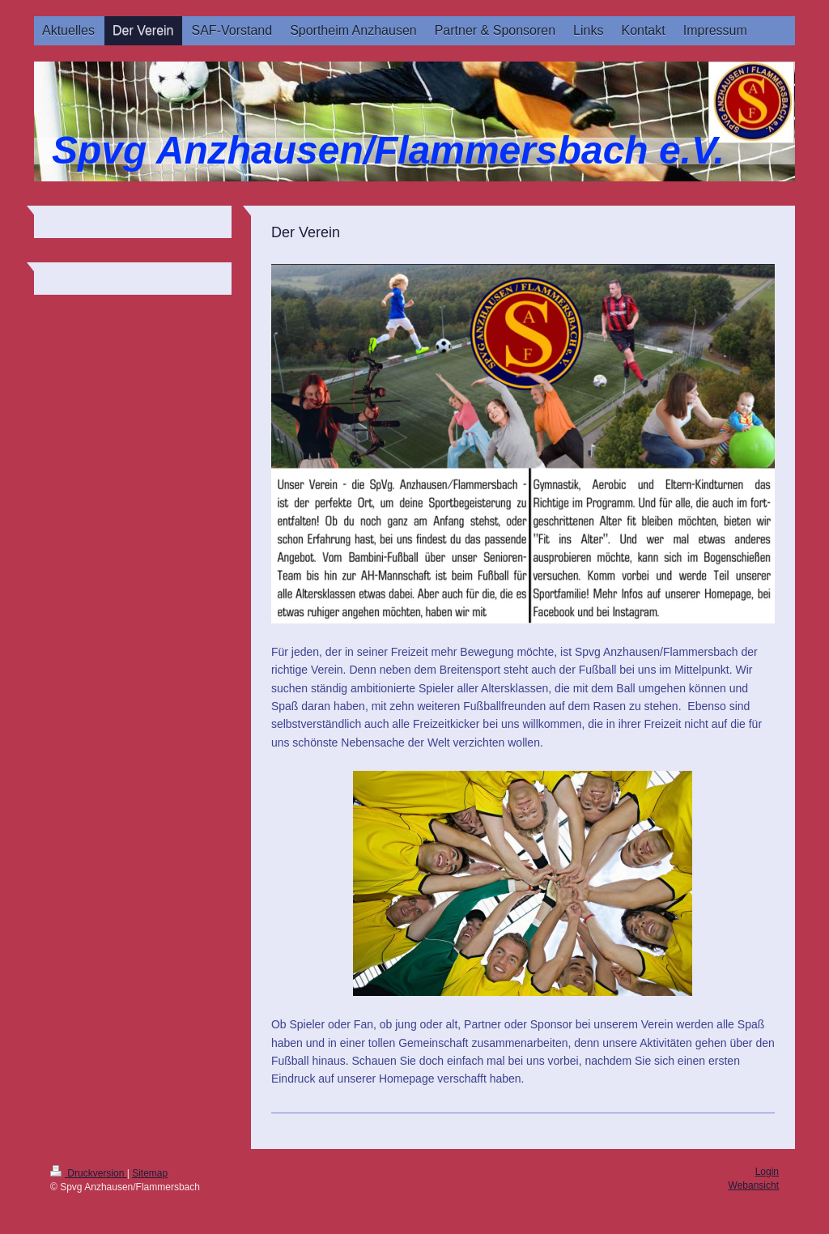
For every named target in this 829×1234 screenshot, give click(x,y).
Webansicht (754, 1185)
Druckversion (88, 1173)
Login (767, 1171)
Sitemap (150, 1173)
